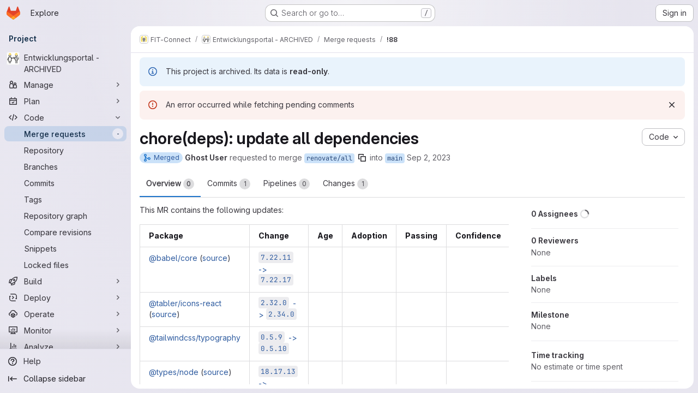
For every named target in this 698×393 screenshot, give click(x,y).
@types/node (173, 372)
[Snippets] (65, 248)
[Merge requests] (65, 133)
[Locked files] (65, 264)
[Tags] (65, 199)
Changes (345, 183)
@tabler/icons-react (185, 303)
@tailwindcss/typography (194, 337)
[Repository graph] (65, 215)
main (394, 158)
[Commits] (65, 182)
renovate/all (329, 158)
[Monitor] (65, 330)
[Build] (65, 281)
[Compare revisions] (65, 232)
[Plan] (65, 101)
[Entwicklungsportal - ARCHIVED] (65, 63)
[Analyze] (65, 346)
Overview (170, 183)
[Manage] (65, 84)
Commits (228, 183)
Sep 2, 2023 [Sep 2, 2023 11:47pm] (428, 157)
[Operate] (65, 313)
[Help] (65, 361)
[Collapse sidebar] (65, 378)
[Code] (65, 117)
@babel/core (173, 258)
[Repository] (65, 150)
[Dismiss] (671, 104)
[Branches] (65, 166)
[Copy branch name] (362, 157)
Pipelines (286, 183)
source (214, 258)
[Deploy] (65, 297)
